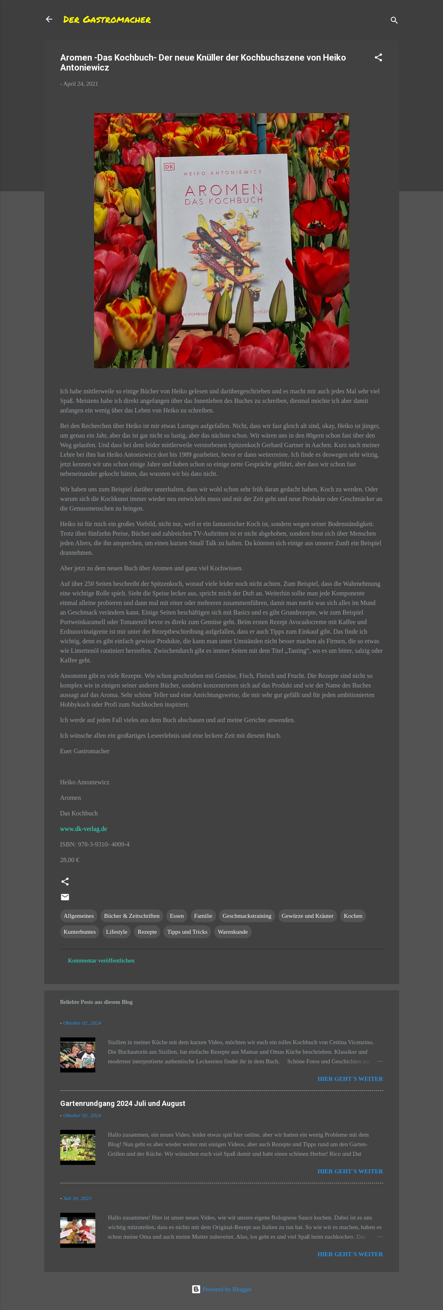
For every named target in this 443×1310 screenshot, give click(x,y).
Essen (177, 916)
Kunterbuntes (80, 932)
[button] (378, 59)
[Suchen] (394, 22)
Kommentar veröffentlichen (101, 960)
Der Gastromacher (107, 19)
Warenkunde (233, 932)
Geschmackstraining (246, 916)
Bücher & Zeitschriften (131, 916)
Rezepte (147, 932)
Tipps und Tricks (187, 932)
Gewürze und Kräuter (308, 916)
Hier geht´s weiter (350, 1079)
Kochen (353, 916)
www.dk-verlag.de (83, 828)
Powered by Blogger (221, 1289)
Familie (203, 916)
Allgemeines (79, 916)
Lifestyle (116, 932)
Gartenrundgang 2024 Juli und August (122, 1103)
